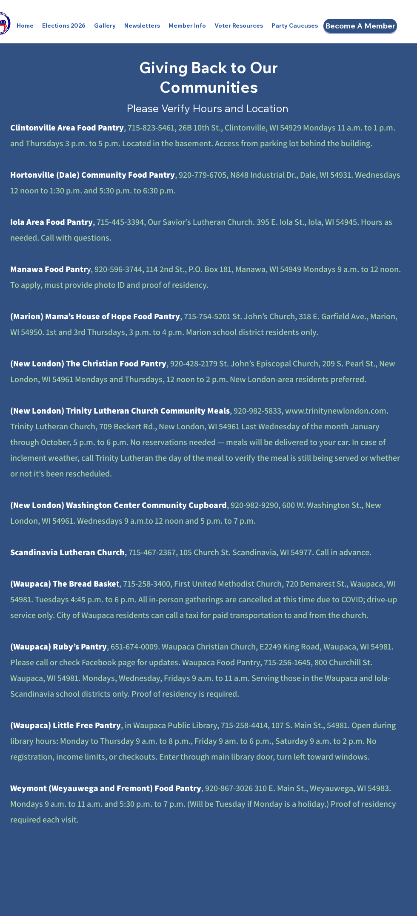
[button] (64, 26)
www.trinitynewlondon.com (335, 410)
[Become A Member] (360, 26)
